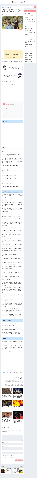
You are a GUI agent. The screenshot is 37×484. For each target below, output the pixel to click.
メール (3, 446)
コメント (3, 434)
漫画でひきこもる (28, 53)
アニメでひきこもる (29, 19)
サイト (3, 451)
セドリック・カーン (12, 382)
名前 (3, 442)
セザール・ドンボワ (18, 381)
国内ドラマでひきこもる (29, 39)
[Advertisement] (12, 37)
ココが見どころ (6, 113)
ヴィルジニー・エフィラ (10, 385)
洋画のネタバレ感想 (19, 385)
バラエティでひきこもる (29, 28)
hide (12, 104)
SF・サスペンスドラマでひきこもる (30, 16)
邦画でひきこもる (28, 55)
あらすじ (6, 108)
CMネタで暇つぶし (28, 13)
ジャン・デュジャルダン (9, 381)
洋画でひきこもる (19, 377)
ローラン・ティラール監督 (17, 384)
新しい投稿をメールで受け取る (8, 457)
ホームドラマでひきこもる (30, 32)
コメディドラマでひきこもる (30, 26)
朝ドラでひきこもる (29, 46)
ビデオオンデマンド (29, 30)
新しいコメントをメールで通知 (8, 455)
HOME (18, 480)
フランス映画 (19, 382)
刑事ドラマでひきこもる (29, 34)
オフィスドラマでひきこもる (30, 22)
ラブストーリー (8, 384)
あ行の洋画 (14, 380)
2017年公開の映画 (7, 380)
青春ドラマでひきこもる (29, 57)
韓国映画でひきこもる (29, 59)
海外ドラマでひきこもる (29, 51)
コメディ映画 (19, 380)
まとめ (5, 115)
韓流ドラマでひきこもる (29, 61)
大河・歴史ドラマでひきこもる (30, 42)
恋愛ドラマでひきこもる (29, 44)
